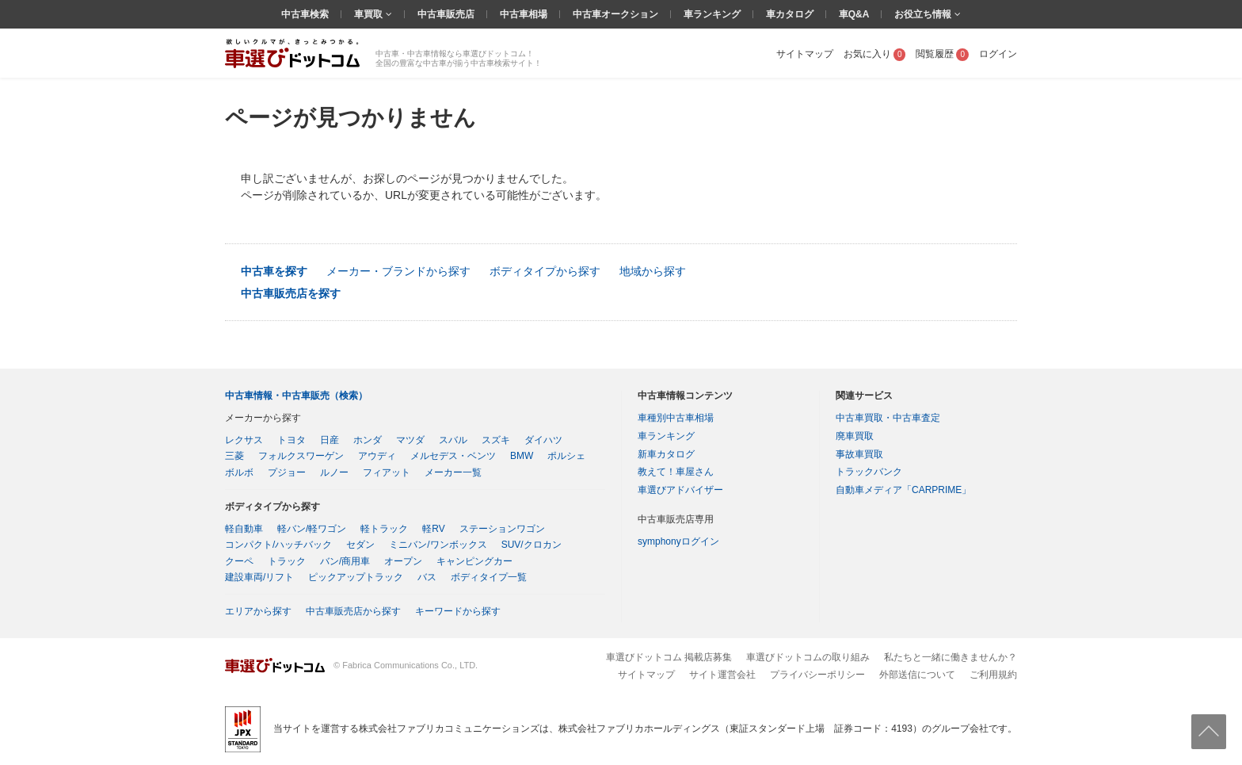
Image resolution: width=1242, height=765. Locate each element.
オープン (403, 561)
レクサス (244, 440)
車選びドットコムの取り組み (808, 657)
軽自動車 (244, 528)
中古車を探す (274, 271)
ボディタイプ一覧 (489, 577)
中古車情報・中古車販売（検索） (296, 395)
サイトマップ (804, 53)
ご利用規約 (993, 674)
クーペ (239, 561)
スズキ (496, 440)
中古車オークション (615, 14)
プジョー (287, 472)
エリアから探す (258, 611)
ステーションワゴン (502, 528)
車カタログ (789, 14)
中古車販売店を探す (291, 293)
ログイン (998, 53)
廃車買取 (855, 436)
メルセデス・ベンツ (453, 455)
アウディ (377, 455)
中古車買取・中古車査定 (888, 417)
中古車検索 (305, 14)
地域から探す (652, 271)
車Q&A (854, 14)
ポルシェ (566, 455)
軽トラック (384, 528)
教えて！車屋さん (676, 471)
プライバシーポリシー (817, 674)
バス (426, 577)
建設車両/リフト (259, 577)
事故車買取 (859, 454)
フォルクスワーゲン (301, 455)
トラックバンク (869, 471)
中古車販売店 (445, 14)
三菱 (234, 455)
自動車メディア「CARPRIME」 (903, 489)
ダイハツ (543, 440)
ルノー (334, 472)
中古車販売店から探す (353, 611)
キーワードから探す (458, 611)
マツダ (410, 440)
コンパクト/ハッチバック (278, 544)
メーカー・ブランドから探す (398, 271)
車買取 (369, 14)
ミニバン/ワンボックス (437, 544)
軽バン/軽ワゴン (311, 528)
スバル (453, 440)
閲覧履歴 (942, 53)
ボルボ (239, 472)
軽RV (433, 528)
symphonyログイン (678, 541)
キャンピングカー (474, 561)
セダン (360, 544)
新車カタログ (666, 454)
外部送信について (917, 674)
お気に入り (875, 53)
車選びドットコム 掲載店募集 (669, 657)
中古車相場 (523, 14)
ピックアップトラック (355, 577)
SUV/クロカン (531, 544)
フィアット (386, 472)
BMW (521, 455)
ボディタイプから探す (545, 271)
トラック (287, 561)
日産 (329, 440)
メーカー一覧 (453, 472)
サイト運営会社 (722, 674)
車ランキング (712, 14)
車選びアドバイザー (680, 489)
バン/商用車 (345, 561)
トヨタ (291, 440)
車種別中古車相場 (676, 417)
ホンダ (367, 440)
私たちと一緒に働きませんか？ (950, 657)
